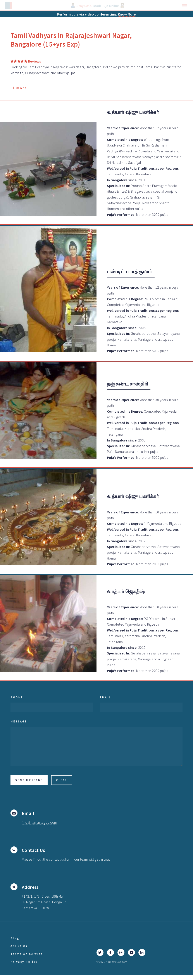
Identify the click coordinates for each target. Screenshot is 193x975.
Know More (127, 14)
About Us (19, 946)
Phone (16, 697)
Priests (171, 67)
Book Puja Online (106, 5)
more (19, 88)
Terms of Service (26, 954)
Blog (14, 938)
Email (105, 697)
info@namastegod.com (39, 822)
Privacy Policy (24, 961)
